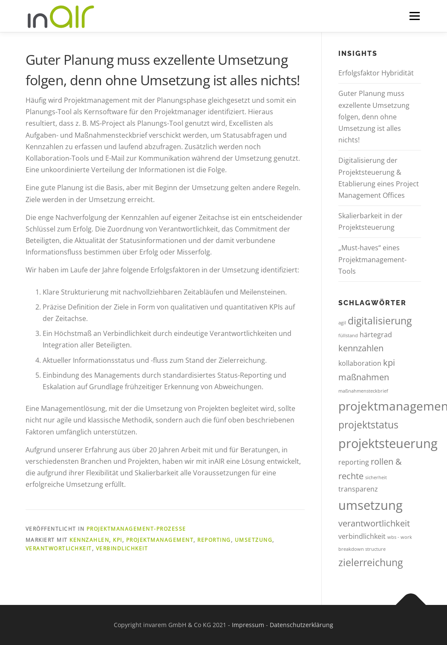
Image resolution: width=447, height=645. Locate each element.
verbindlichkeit (122, 548)
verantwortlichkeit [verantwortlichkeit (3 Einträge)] (374, 523)
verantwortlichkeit (59, 548)
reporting (214, 540)
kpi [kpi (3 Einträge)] (389, 362)
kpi (117, 540)
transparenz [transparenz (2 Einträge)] (358, 489)
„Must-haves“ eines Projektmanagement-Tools (372, 259)
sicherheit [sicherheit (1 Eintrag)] (376, 477)
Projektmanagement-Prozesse (136, 528)
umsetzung (254, 540)
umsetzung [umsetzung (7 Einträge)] (370, 505)
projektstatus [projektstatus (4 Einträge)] (368, 424)
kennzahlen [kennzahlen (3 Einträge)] (361, 348)
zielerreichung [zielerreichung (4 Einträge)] (370, 562)
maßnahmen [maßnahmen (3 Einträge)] (363, 377)
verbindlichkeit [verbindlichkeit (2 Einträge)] (362, 536)
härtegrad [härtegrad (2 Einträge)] (376, 334)
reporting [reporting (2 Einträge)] (353, 462)
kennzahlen (89, 540)
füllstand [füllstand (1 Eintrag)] (348, 335)
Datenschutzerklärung (301, 625)
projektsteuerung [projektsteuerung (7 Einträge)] (388, 443)
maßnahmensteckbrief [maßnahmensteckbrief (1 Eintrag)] (363, 391)
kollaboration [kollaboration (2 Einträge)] (359, 363)
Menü (414, 15)
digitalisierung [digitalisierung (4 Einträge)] (380, 320)
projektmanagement (160, 540)
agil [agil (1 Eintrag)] (342, 323)
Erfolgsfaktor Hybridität (376, 73)
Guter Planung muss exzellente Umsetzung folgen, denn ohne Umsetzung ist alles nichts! (374, 117)
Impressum (248, 625)
